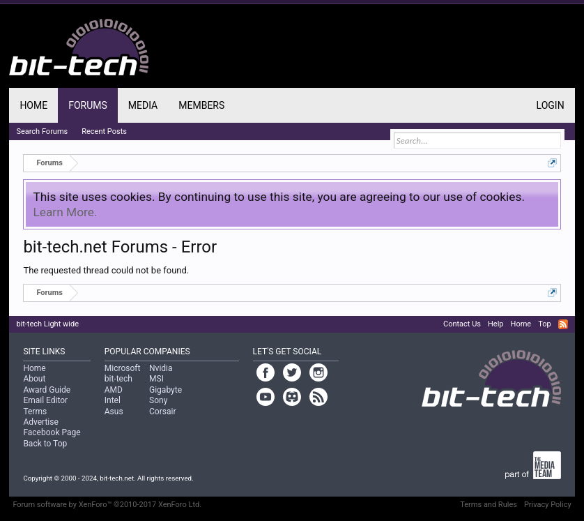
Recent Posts (104, 131)
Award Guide (46, 390)
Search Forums (42, 131)
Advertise (40, 422)
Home (33, 105)
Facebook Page (51, 432)
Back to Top (45, 443)
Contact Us (462, 324)
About (34, 379)
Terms (35, 411)
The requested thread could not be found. (106, 270)
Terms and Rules (488, 504)
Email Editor (45, 400)
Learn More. (65, 212)
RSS (563, 324)
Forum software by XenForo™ (107, 504)
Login (550, 105)
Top (544, 324)
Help (496, 324)
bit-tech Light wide (47, 324)
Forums (87, 105)
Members (201, 105)
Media (142, 105)
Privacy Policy (547, 504)
